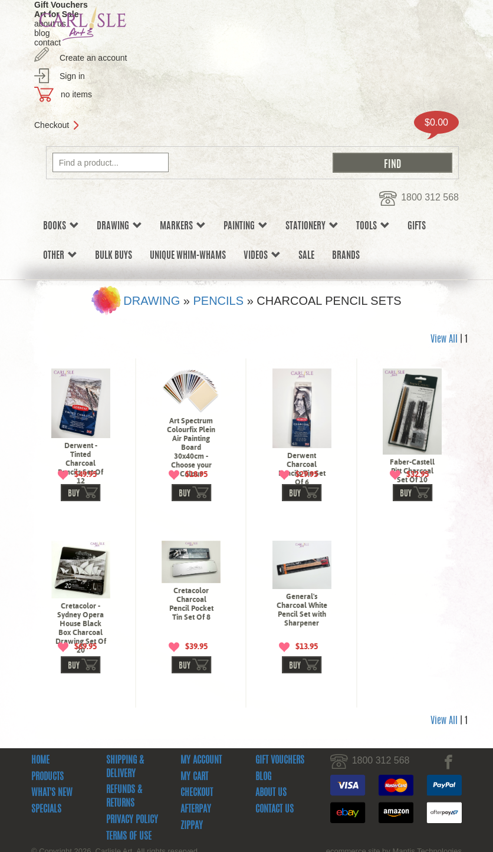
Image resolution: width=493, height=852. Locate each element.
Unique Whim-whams (188, 256)
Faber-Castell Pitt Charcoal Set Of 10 (412, 471)
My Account (201, 833)
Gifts (416, 226)
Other (60, 256)
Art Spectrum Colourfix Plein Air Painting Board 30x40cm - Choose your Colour (191, 447)
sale (306, 256)
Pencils (218, 300)
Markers (183, 226)
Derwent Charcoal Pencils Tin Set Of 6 (302, 468)
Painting (246, 226)
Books (61, 226)
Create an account (93, 57)
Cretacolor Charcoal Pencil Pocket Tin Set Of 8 (191, 640)
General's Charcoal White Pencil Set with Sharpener (302, 646)
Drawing (119, 226)
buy (74, 531)
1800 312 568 (430, 197)
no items (76, 94)
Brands (346, 256)
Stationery (311, 226)
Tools (373, 226)
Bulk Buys (113, 256)
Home (40, 833)
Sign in (72, 76)
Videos (262, 256)
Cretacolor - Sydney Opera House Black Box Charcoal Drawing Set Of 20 (80, 664)
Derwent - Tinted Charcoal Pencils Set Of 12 (80, 463)
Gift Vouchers (279, 833)
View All (444, 339)
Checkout (51, 125)
